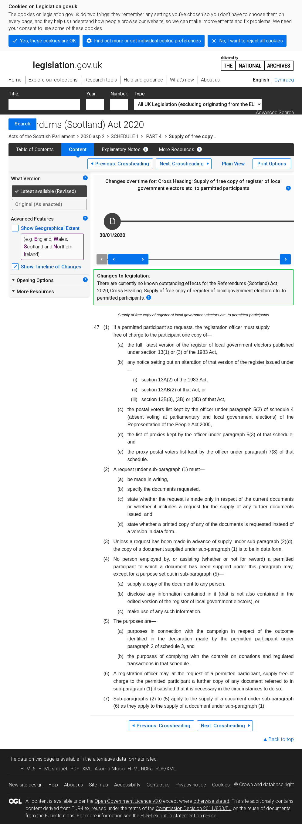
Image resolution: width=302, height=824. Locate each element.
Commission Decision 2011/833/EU (194, 808)
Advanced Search (275, 112)
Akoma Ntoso (110, 769)
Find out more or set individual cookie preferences (147, 41)
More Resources (176, 149)
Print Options (271, 164)
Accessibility (127, 785)
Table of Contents (35, 149)
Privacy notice (191, 785)
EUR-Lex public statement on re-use (178, 816)
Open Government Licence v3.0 (128, 801)
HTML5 (28, 769)
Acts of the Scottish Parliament (41, 136)
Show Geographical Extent (50, 228)
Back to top (281, 739)
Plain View (233, 164)
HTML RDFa (140, 769)
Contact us (158, 785)
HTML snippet (53, 769)
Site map (98, 785)
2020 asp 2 (93, 136)
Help (53, 785)
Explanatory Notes (121, 149)
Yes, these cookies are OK (48, 41)
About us (73, 785)
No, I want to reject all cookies (251, 41)
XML (87, 769)
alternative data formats (118, 759)
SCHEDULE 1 (125, 136)
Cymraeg (284, 80)
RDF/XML (166, 769)
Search (22, 124)
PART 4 (154, 136)
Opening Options (32, 280)
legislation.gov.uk (55, 63)
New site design (25, 785)
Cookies (221, 785)
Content (78, 149)
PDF (74, 769)
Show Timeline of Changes (51, 267)
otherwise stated (211, 801)
